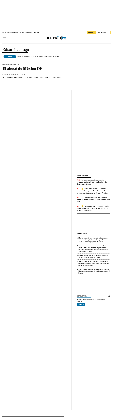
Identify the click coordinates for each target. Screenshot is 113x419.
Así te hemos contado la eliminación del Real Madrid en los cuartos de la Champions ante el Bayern (94, 271)
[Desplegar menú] (4, 38)
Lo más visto (82, 233)
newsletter (82, 296)
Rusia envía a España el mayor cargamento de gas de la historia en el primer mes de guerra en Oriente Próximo (92, 191)
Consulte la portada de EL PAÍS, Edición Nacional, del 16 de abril (38, 56)
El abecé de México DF (22, 68)
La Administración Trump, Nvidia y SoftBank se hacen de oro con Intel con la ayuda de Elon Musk (93, 208)
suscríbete (91, 32)
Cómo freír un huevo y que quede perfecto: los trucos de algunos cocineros (93, 256)
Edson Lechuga (15, 50)
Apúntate (81, 305)
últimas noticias (83, 176)
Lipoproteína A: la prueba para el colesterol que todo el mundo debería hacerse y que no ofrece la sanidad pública (93, 263)
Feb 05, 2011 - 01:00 (19, 74)
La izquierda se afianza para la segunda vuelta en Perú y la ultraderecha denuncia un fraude (92, 182)
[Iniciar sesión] (104, 32)
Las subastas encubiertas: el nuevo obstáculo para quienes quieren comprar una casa (93, 199)
